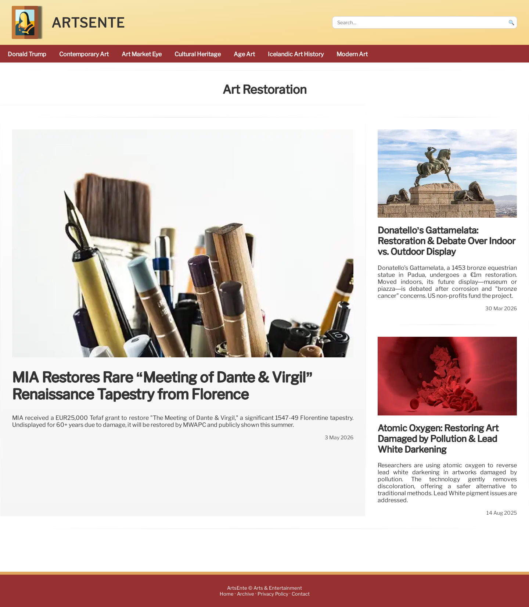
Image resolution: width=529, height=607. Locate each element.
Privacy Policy (273, 594)
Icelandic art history (296, 54)
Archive (245, 594)
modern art (352, 54)
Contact (301, 594)
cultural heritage (197, 54)
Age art (244, 54)
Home (227, 594)
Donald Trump (27, 54)
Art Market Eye (142, 54)
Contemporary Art (84, 54)
